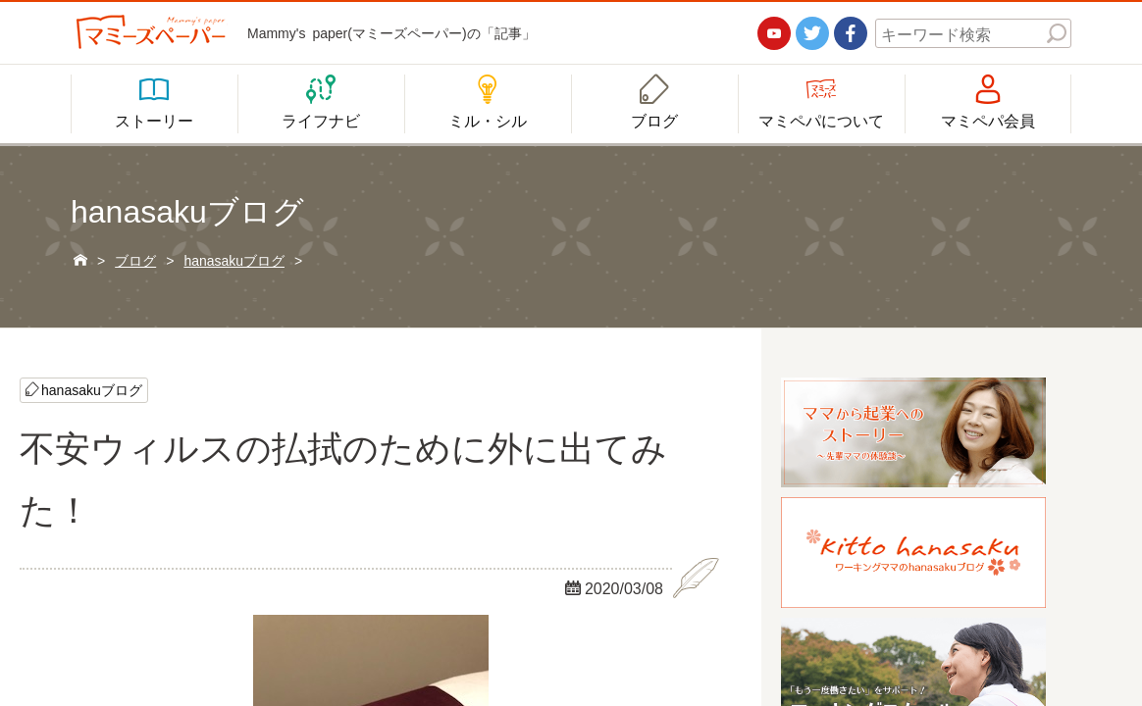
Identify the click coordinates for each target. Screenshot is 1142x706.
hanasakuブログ (91, 389)
